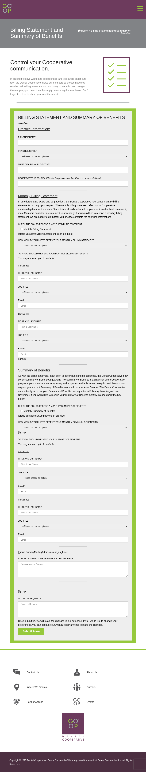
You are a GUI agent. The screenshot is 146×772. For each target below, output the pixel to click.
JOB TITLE (23, 287)
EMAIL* (21, 300)
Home (84, 30)
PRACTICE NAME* (27, 137)
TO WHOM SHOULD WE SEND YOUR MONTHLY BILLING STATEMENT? (53, 254)
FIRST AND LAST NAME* (30, 273)
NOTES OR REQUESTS (29, 598)
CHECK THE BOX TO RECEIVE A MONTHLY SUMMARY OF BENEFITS (52, 406)
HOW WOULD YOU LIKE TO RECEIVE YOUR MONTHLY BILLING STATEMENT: (56, 240)
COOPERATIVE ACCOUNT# (59, 178)
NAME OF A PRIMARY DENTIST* (34, 164)
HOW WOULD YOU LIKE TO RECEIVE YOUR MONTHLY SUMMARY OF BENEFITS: (58, 422)
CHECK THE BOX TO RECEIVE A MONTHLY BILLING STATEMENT (50, 224)
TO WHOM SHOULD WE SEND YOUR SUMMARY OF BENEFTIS (49, 439)
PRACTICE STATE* (27, 151)
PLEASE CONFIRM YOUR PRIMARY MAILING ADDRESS (45, 558)
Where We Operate (37, 687)
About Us (92, 672)
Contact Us (33, 672)
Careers (91, 687)
